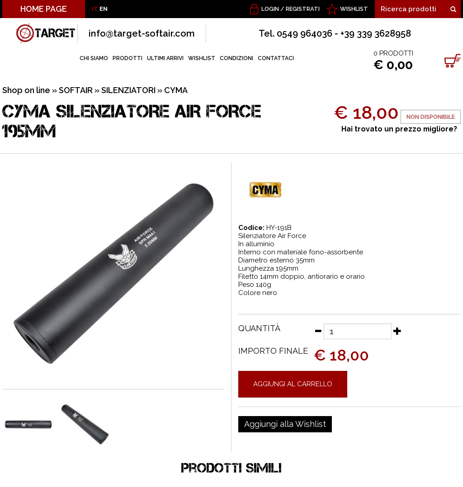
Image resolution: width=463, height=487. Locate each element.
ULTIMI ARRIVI (165, 58)
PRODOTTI (127, 58)
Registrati (303, 8)
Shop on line (26, 90)
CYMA (176, 90)
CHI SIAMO (94, 58)
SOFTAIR (76, 90)
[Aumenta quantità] (397, 331)
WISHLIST (354, 8)
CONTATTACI (276, 58)
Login (270, 8)
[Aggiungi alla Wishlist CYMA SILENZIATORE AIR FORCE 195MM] (285, 424)
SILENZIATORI (128, 90)
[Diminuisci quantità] (318, 331)
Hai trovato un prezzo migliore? (399, 129)
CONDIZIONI (236, 58)
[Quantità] (358, 331)
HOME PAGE (43, 9)
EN (103, 8)
